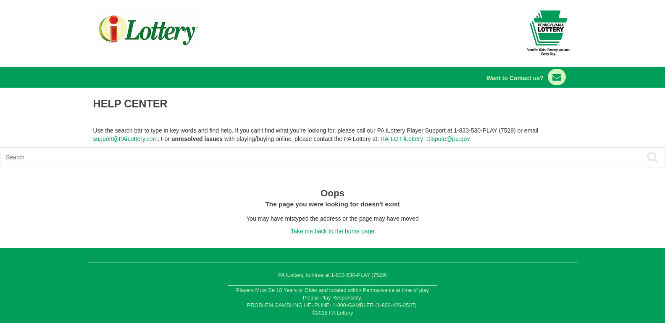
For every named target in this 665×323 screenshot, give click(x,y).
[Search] (266, 157)
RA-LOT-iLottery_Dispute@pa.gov (425, 138)
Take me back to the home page (332, 231)
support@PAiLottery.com (125, 138)
